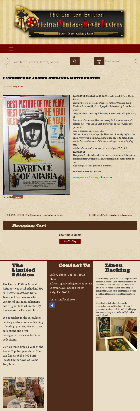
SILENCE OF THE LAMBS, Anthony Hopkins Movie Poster (35, 215)
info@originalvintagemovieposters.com (73, 283)
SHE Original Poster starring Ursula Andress (110, 215)
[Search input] (41, 62)
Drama (18, 196)
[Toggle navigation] (11, 49)
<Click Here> (105, 177)
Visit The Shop (70, 241)
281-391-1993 (76, 275)
